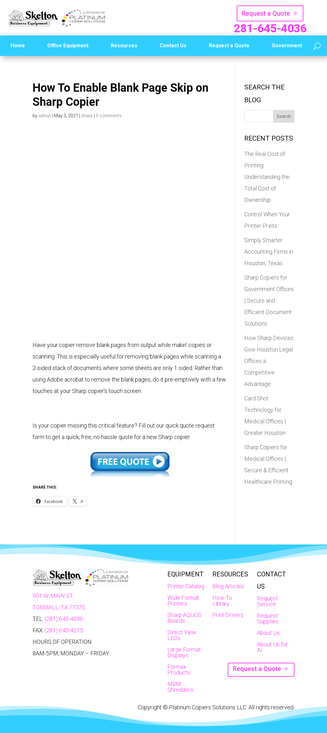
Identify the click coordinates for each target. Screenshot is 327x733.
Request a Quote (266, 13)
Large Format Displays (184, 652)
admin (44, 115)
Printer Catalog (185, 586)
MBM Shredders (180, 687)
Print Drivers (227, 615)
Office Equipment (67, 45)
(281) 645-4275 (64, 630)
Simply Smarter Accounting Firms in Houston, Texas (268, 251)
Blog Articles (228, 586)
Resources (124, 45)
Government (287, 45)
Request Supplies (267, 618)
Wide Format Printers (183, 600)
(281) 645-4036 (64, 618)
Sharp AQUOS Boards (184, 618)
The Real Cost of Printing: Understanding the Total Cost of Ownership (267, 176)
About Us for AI (272, 647)
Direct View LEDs (181, 635)
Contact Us (173, 45)
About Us (268, 632)
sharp (87, 115)
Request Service (267, 601)
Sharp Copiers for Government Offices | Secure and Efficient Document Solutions (269, 300)
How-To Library (222, 600)
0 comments (109, 115)
